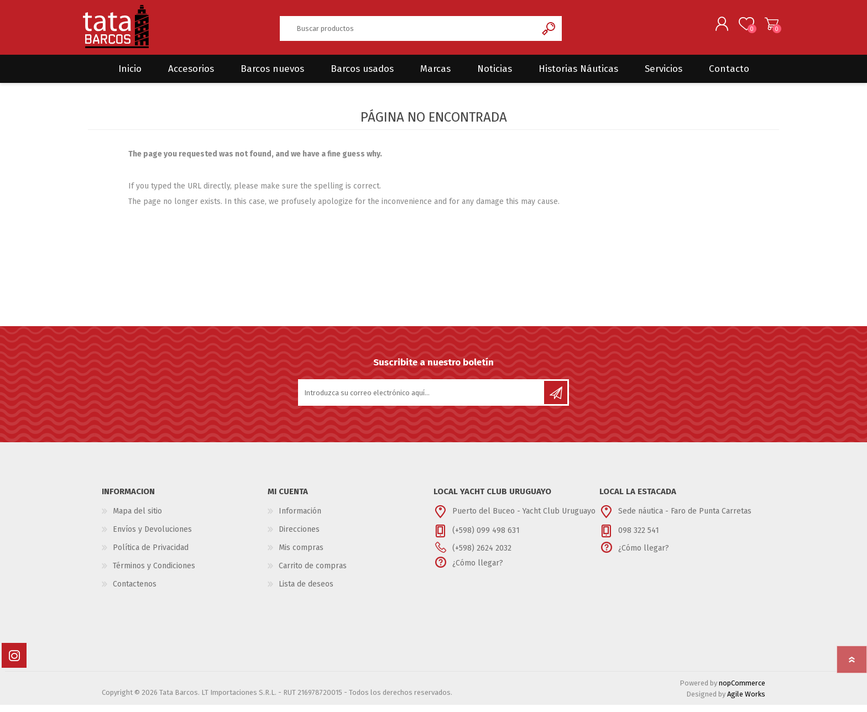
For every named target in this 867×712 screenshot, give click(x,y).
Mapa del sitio (137, 518)
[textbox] (408, 31)
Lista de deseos (306, 591)
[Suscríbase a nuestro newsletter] (422, 399)
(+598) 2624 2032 (481, 555)
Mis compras (301, 554)
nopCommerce (742, 690)
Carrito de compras (766, 27)
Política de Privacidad (151, 554)
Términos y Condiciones (154, 573)
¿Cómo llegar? (477, 570)
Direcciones (299, 536)
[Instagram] (14, 662)
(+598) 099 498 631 (486, 537)
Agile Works (746, 701)
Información (300, 518)
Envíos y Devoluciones (152, 536)
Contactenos (134, 591)
